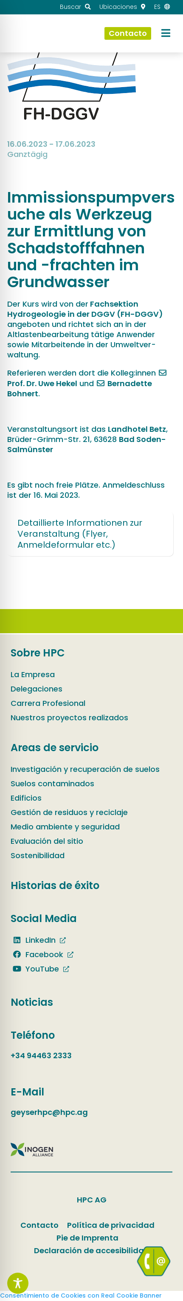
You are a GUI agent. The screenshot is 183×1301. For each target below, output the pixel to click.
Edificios (26, 798)
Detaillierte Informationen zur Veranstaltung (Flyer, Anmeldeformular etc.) (79, 534)
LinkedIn (33, 940)
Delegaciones (36, 688)
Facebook (37, 954)
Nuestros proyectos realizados (69, 717)
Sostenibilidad (38, 855)
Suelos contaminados (52, 783)
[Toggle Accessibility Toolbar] (17, 1283)
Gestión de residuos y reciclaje (69, 812)
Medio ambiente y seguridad (65, 826)
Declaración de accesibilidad (91, 1250)
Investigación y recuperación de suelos (85, 769)
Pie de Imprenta (87, 1237)
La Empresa (33, 674)
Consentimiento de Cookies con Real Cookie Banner (81, 1295)
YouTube (35, 968)
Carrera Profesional (48, 703)
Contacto (39, 1225)
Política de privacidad (111, 1225)
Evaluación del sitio (47, 841)
